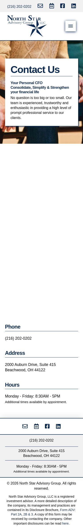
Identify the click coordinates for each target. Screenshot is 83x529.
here (65, 523)
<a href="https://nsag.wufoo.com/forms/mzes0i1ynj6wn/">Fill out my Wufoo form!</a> (41, 236)
